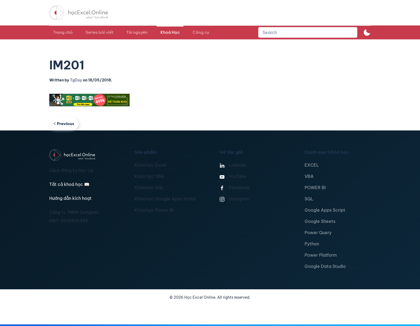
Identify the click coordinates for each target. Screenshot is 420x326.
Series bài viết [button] (99, 32)
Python (312, 243)
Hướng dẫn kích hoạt (70, 198)
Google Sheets (320, 221)
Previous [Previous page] (64, 123)
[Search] (307, 32)
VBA (309, 176)
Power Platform (321, 255)
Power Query (318, 232)
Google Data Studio (325, 266)
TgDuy (76, 80)
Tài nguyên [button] (137, 32)
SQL (309, 198)
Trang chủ (63, 32)
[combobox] (307, 32)
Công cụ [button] (201, 32)
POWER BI (315, 187)
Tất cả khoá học (69, 184)
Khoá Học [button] (170, 32)
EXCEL (312, 165)
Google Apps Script (325, 210)
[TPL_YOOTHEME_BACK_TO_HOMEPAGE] (83, 12)
